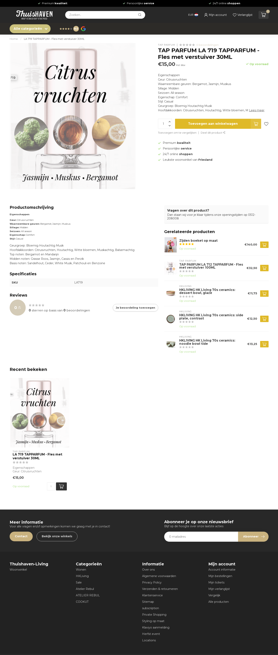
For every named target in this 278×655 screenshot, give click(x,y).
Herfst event (151, 634)
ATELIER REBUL (88, 595)
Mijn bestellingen (220, 576)
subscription (150, 608)
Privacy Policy (152, 582)
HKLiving (82, 576)
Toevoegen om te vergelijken (177, 132)
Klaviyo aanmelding (155, 627)
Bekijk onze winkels (57, 536)
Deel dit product (213, 132)
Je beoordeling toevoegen (135, 307)
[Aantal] (51, 486)
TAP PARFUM (166, 45)
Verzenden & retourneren (160, 589)
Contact (21, 536)
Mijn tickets (216, 582)
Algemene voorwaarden (159, 576)
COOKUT (82, 602)
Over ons (148, 569)
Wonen (81, 569)
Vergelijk (214, 595)
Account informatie (221, 569)
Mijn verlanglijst (219, 589)
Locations (149, 640)
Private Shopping (154, 614)
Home (14, 38)
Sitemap (148, 602)
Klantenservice (152, 595)
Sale (79, 582)
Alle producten (218, 602)
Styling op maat (153, 621)
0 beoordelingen (207, 44)
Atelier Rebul (85, 589)
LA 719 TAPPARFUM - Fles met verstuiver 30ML (54, 38)
